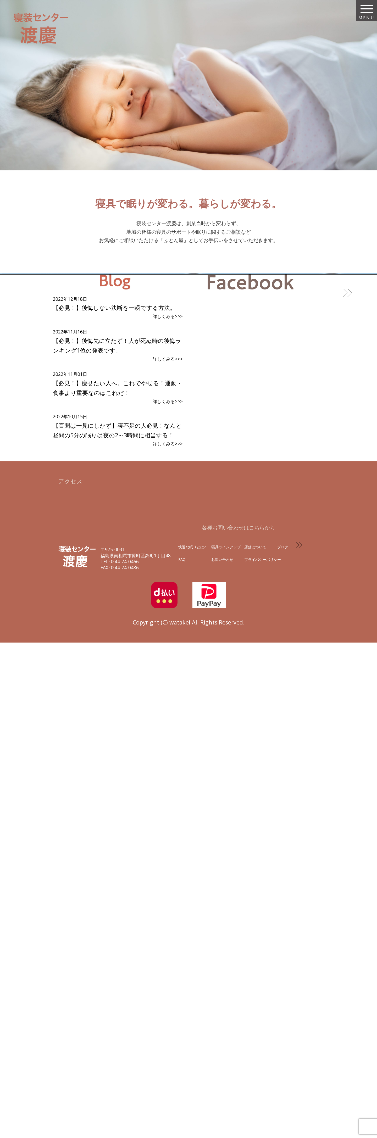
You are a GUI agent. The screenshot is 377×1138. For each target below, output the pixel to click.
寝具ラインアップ (226, 1043)
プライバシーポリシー (262, 1055)
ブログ (282, 1043)
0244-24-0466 (124, 1057)
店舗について (255, 1043)
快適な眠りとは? (192, 1043)
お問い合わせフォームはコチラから (255, 1007)
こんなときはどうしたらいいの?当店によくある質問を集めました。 (180, 482)
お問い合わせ (222, 1055)
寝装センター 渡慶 (42, 28)
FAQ (182, 1055)
